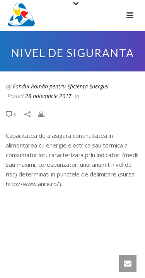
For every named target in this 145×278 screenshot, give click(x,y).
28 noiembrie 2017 (48, 96)
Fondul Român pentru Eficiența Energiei (61, 86)
